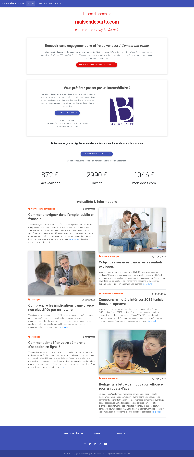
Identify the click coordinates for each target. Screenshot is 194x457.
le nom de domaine (97, 14)
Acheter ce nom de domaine (48, 3)
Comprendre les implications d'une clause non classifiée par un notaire (61, 307)
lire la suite (73, 239)
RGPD (97, 433)
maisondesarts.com (97, 22)
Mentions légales (73, 433)
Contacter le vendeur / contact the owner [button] (96, 65)
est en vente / (97, 30)
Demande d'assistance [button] (67, 113)
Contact (120, 433)
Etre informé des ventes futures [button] (97, 154)
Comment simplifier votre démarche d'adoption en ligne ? (56, 345)
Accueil (31, 3)
